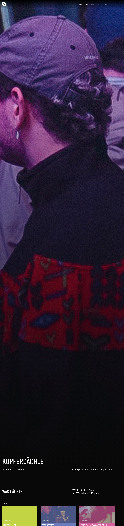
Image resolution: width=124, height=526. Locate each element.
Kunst (92, 4)
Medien (106, 4)
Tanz (86, 4)
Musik (81, 4)
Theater (99, 4)
